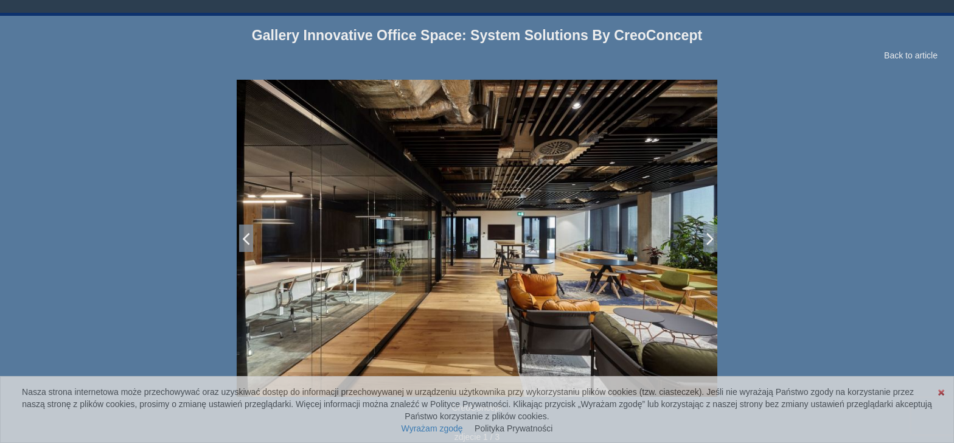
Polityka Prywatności (513, 428)
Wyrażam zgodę (432, 428)
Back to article (911, 55)
